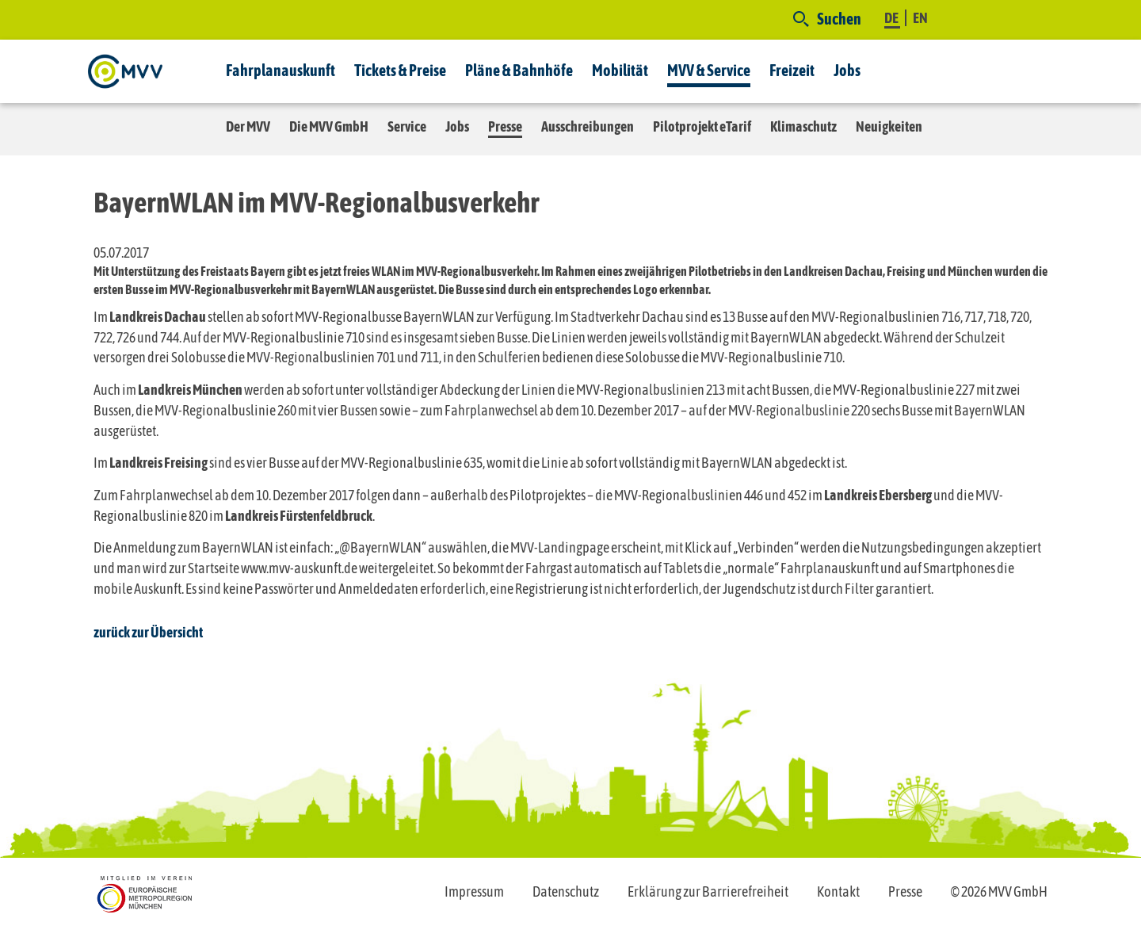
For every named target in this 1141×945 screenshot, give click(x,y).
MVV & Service (708, 70)
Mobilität (620, 70)
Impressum (474, 891)
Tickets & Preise (400, 70)
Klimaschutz (803, 126)
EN (920, 18)
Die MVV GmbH (328, 126)
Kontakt (838, 891)
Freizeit (792, 70)
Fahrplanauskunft (280, 70)
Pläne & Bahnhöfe (519, 70)
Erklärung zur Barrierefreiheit (708, 891)
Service (406, 126)
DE (892, 18)
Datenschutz (565, 891)
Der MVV (248, 126)
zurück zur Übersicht (148, 632)
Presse (505, 126)
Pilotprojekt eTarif (702, 126)
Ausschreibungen (587, 126)
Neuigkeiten (889, 126)
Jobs (847, 70)
